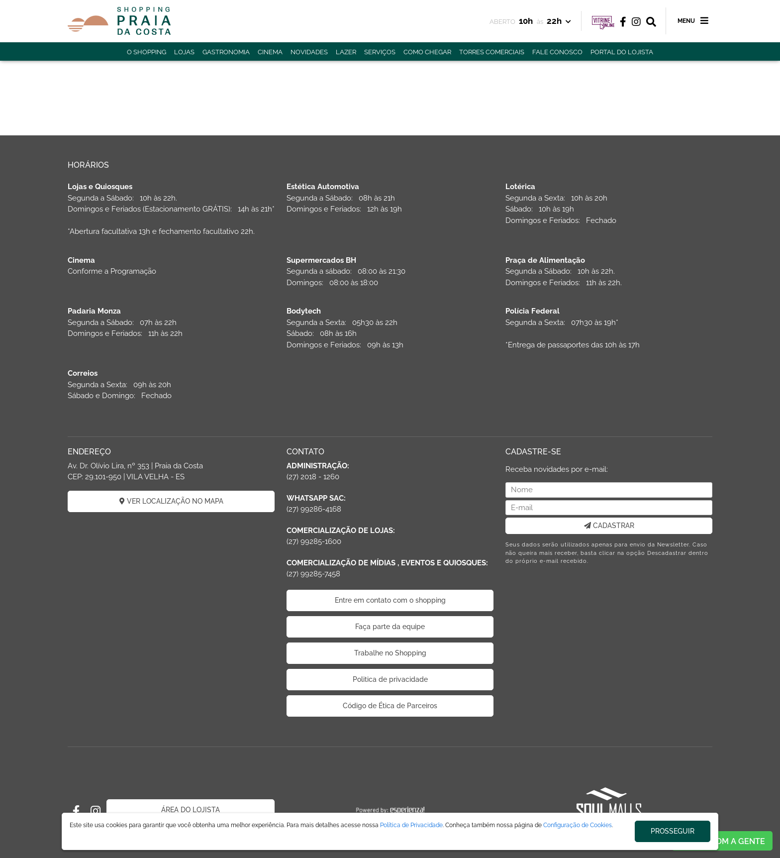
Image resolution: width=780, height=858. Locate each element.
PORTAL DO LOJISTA (621, 52)
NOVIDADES (309, 52)
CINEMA (270, 52)
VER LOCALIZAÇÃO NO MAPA (171, 501)
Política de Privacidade (411, 825)
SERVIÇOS (379, 52)
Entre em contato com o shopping (390, 600)
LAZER (346, 52)
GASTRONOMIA (226, 52)
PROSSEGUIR (672, 831)
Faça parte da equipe (390, 627)
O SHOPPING (146, 52)
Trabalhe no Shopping (390, 653)
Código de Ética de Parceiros (390, 706)
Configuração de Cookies (577, 825)
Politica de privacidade (390, 679)
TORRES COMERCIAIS (491, 52)
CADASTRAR (609, 526)
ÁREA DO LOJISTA (190, 810)
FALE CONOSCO (557, 52)
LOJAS (184, 52)
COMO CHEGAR (427, 52)
